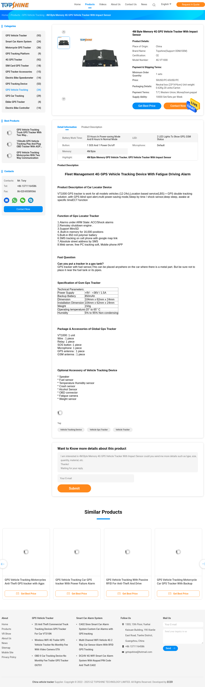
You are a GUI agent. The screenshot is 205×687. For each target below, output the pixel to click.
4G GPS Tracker (23, 59)
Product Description (91, 127)
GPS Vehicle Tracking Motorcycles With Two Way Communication (28, 155)
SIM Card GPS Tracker (23, 65)
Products (6, 629)
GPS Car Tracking (23, 96)
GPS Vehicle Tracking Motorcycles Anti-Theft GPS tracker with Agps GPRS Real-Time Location (25, 583)
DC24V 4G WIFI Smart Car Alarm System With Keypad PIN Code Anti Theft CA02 (96, 660)
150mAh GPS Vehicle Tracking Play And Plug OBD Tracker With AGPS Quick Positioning (29, 144)
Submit (74, 488)
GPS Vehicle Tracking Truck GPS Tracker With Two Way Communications (29, 132)
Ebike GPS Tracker (23, 102)
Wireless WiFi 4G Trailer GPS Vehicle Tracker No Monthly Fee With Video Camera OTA (51, 645)
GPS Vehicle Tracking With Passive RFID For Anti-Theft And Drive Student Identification (127, 583)
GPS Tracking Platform (23, 53)
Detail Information (67, 127)
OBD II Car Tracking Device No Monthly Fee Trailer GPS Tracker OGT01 (51, 660)
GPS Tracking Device (23, 83)
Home (5, 624)
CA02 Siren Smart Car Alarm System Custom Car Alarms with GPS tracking (96, 629)
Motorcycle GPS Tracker (23, 47)
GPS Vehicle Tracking (23, 90)
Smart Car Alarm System (23, 41)
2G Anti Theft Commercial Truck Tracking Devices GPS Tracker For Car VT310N (51, 629)
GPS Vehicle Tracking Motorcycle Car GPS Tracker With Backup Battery (177, 583)
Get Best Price (146, 105)
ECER (170, 682)
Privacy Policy (9, 657)
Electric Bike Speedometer (23, 77)
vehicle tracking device (71, 430)
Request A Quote (190, 4)
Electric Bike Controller (23, 108)
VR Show (6, 633)
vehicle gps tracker (99, 430)
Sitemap (6, 647)
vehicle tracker (123, 430)
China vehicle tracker (43, 682)
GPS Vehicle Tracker (23, 35)
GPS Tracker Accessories (23, 71)
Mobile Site (7, 652)
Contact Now (23, 209)
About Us (6, 638)
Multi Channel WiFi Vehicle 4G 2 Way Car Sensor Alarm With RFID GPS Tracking (96, 645)
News (5, 643)
